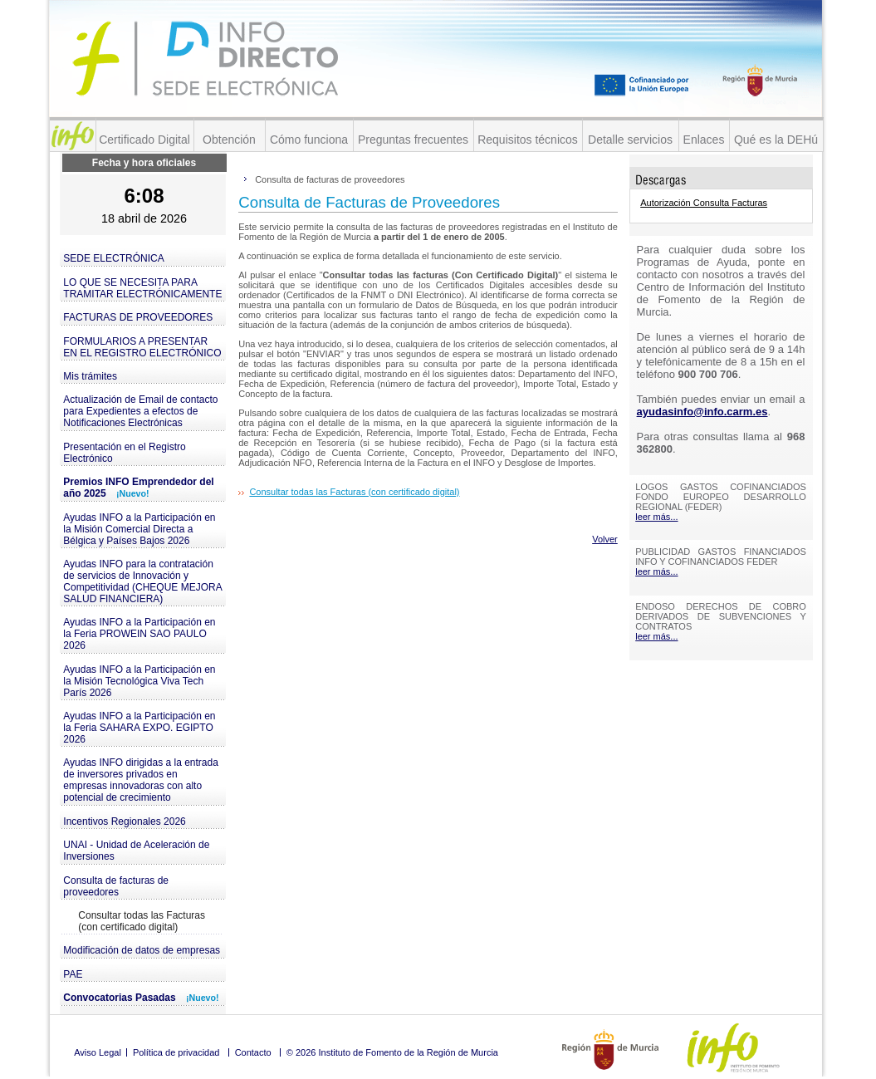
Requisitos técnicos (527, 139)
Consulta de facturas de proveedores (116, 886)
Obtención (229, 139)
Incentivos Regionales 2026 (124, 821)
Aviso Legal (97, 1052)
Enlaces (704, 139)
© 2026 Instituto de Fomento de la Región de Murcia (392, 1052)
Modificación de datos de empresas (141, 950)
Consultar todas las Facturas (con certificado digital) (141, 921)
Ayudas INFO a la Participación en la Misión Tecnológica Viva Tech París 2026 (139, 681)
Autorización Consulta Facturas (703, 203)
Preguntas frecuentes (413, 139)
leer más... (656, 517)
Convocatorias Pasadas (140, 997)
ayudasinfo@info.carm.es (702, 411)
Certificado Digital (144, 139)
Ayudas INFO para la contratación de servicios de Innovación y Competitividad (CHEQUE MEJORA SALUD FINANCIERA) (142, 581)
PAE (72, 974)
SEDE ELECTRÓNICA (113, 258)
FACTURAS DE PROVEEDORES (138, 317)
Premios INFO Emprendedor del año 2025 (138, 487)
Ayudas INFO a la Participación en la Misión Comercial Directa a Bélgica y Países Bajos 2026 (139, 529)
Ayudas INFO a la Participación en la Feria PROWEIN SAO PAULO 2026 (139, 633)
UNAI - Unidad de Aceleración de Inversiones (136, 850)
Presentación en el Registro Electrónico (124, 452)
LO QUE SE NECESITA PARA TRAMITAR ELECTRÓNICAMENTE (142, 288)
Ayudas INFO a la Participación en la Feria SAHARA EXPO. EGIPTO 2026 (139, 727)
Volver (605, 539)
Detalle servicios (630, 139)
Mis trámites (90, 376)
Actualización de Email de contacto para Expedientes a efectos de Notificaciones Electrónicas (140, 411)
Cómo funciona (309, 139)
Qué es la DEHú (776, 139)
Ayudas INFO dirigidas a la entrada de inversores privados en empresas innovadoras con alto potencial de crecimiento (140, 780)
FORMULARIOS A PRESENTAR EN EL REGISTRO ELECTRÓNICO (142, 347)
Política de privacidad (176, 1052)
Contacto (253, 1052)
